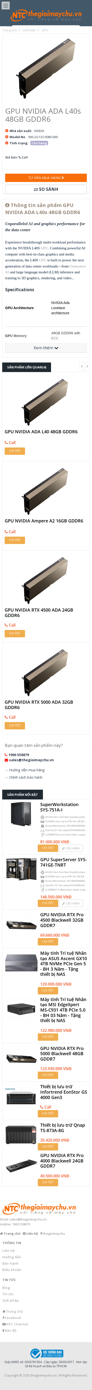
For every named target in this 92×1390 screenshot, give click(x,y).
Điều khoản (12, 1270)
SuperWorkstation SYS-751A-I (59, 807)
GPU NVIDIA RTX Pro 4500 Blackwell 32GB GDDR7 (62, 920)
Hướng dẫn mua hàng (27, 770)
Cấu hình (71, 848)
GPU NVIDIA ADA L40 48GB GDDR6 (41, 432)
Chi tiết (15, 451)
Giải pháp (10, 1300)
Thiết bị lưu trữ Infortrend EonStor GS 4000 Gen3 (63, 1092)
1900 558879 (18, 754)
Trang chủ (14, 1311)
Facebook (13, 1318)
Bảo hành (10, 1263)
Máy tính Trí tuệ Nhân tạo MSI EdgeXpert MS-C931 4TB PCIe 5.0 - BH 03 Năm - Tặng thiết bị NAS (63, 1010)
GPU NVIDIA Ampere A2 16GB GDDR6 (44, 521)
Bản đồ (11, 1330)
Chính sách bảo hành (25, 777)
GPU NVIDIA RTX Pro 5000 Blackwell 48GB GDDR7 (62, 1054)
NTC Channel (17, 1324)
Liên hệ (8, 1250)
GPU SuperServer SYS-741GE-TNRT (63, 862)
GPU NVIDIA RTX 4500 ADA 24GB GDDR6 (39, 612)
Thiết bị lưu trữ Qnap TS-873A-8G (62, 1128)
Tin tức (8, 1294)
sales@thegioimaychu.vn (31, 760)
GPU (44, 248)
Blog (6, 1287)
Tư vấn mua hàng (46, 177)
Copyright (11, 1375)
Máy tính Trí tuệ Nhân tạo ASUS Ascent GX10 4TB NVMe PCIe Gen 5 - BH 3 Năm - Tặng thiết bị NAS (63, 964)
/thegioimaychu (53, 1233)
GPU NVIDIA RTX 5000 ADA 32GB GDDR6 (39, 705)
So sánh (46, 189)
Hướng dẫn (11, 1257)
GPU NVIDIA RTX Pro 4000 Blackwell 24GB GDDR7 (62, 1161)
